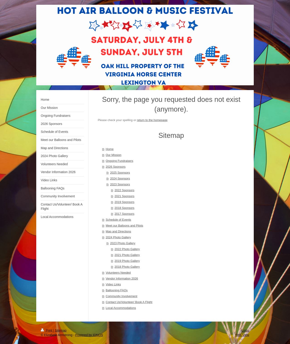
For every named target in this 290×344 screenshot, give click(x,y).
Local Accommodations (121, 308)
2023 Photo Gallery (122, 243)
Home (110, 149)
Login (245, 330)
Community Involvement (121, 296)
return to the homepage (152, 120)
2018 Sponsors (124, 208)
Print (47, 330)
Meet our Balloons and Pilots (124, 225)
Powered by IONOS (89, 335)
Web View (242, 335)
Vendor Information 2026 (122, 278)
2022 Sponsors (124, 190)
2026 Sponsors (116, 166)
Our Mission (113, 155)
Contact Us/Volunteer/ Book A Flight (129, 302)
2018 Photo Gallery (127, 266)
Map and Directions (118, 231)
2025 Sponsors (120, 172)
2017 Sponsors (124, 213)
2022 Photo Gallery (127, 249)
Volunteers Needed (118, 272)
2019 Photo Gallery (127, 261)
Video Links (113, 284)
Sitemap (60, 330)
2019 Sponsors (124, 202)
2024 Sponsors (120, 178)
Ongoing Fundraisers (119, 160)
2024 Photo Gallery (118, 237)
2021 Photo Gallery (127, 255)
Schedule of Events (118, 219)
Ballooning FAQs (117, 290)
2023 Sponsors (120, 184)
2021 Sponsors (124, 196)
